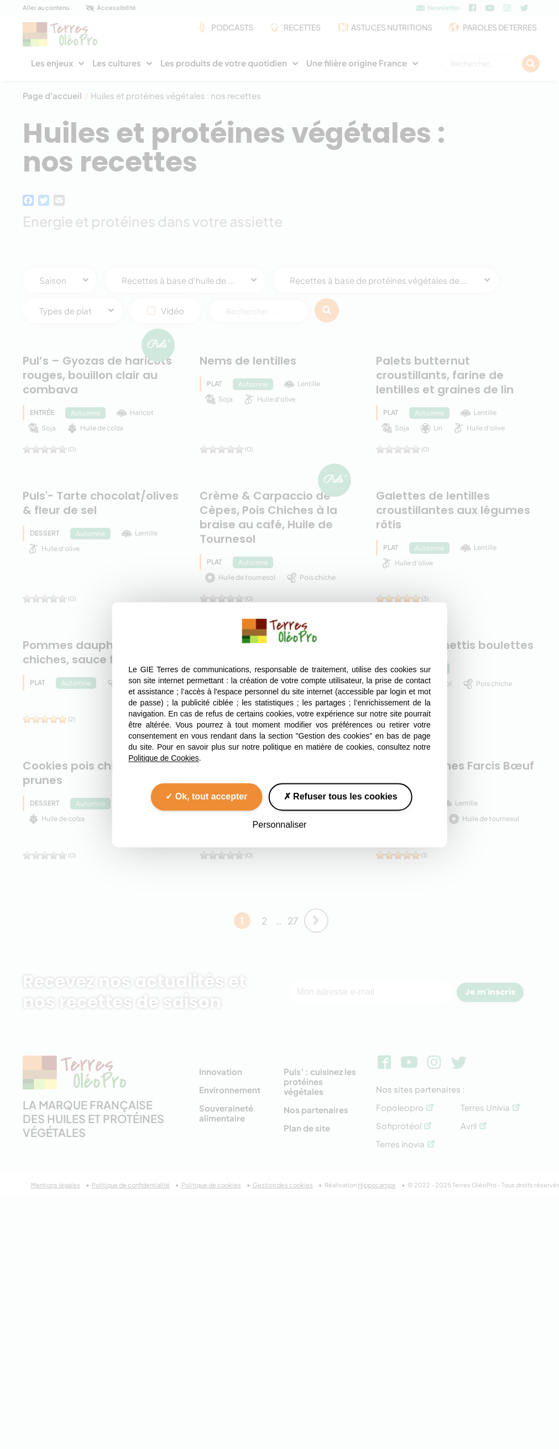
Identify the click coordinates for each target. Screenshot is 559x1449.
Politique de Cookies (163, 758)
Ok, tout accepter (206, 796)
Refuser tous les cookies (341, 796)
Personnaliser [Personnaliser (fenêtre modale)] (280, 824)
